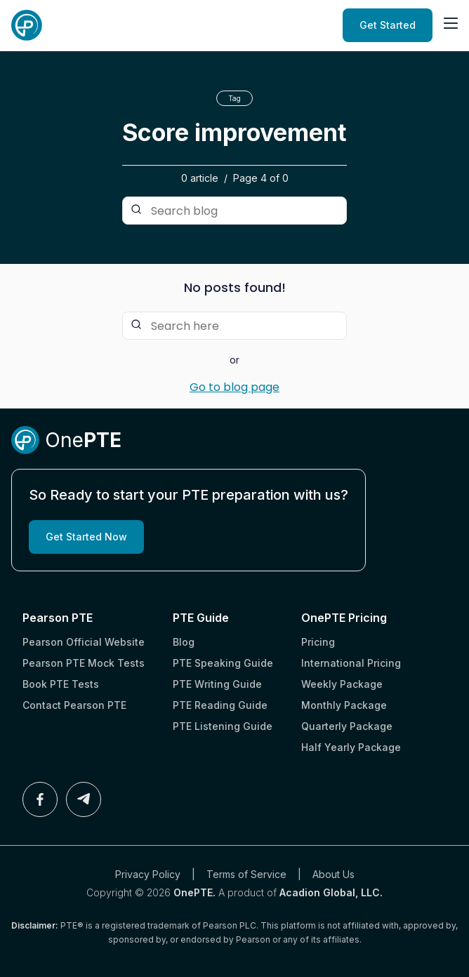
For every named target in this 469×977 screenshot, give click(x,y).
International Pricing (351, 663)
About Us (333, 874)
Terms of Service (246, 874)
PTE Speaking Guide (223, 663)
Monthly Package (344, 705)
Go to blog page (234, 387)
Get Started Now (86, 537)
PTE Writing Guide (217, 684)
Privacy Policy (147, 874)
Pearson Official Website (83, 642)
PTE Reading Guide (220, 705)
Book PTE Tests (60, 684)
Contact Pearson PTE (74, 705)
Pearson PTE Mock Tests (83, 663)
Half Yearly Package (351, 747)
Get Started (387, 25)
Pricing (318, 642)
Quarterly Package (346, 726)
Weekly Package (342, 684)
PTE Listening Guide (222, 726)
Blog (183, 642)
